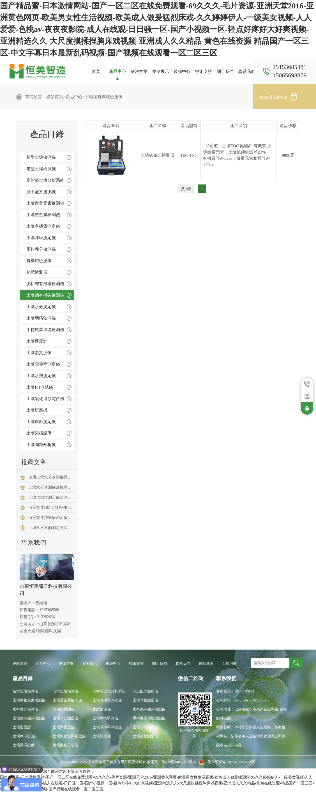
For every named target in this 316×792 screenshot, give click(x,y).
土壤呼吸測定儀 (41, 237)
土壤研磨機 (36, 410)
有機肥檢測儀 (39, 260)
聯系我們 (246, 71)
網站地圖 (206, 663)
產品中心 (117, 71)
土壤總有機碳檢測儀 (104, 96)
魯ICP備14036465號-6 (179, 762)
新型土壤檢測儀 (41, 157)
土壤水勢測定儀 (41, 375)
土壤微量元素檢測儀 (45, 203)
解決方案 (139, 71)
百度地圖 (229, 663)
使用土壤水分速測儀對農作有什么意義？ (51, 477)
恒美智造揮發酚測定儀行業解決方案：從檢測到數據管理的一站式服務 (51, 518)
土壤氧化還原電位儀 (45, 398)
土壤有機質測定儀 (43, 226)
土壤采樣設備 (39, 433)
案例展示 (160, 71)
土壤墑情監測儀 (41, 318)
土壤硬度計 (36, 341)
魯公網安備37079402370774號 (226, 762)
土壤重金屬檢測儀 (43, 215)
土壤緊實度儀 (39, 352)
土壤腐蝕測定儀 (41, 421)
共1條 (186, 189)
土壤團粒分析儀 (41, 444)
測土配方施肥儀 (41, 192)
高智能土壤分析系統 (45, 180)
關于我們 (225, 71)
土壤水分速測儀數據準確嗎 (51, 487)
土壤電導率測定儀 (43, 364)
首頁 (96, 71)
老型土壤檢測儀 (41, 169)
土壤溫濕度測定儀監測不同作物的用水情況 (51, 497)
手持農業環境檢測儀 (45, 329)
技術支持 (203, 71)
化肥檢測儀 (36, 272)
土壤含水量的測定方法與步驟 (51, 528)
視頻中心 (182, 71)
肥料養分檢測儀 (41, 249)
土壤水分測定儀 (41, 306)
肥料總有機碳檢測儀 (45, 283)
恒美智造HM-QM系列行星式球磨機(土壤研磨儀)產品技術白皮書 (51, 507)
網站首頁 (54, 96)
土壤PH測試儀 (39, 387)
